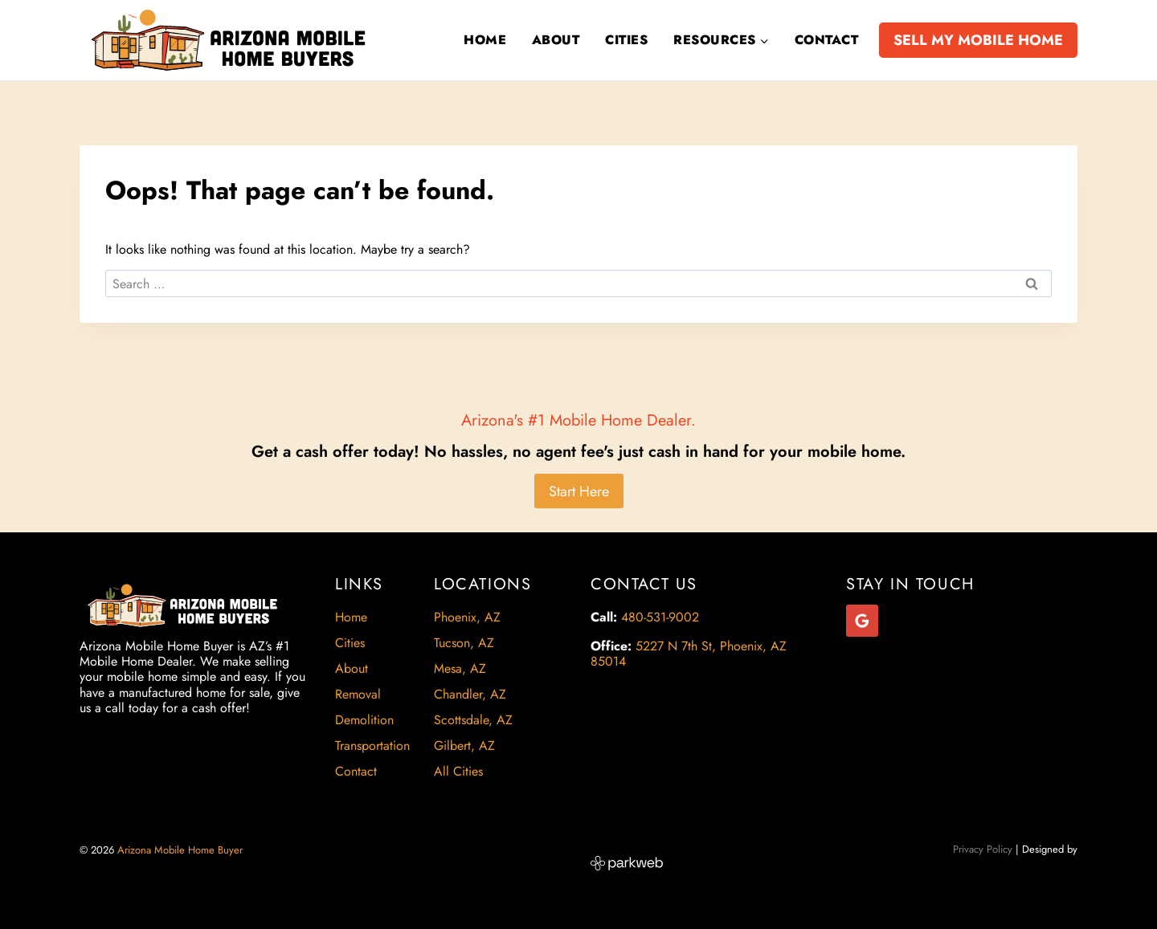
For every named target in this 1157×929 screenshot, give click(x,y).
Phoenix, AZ (467, 617)
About (555, 40)
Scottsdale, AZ (473, 720)
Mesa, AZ (460, 668)
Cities (626, 40)
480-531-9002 (660, 617)
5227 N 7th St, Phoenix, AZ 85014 (689, 653)
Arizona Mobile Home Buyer (181, 850)
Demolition (364, 720)
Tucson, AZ (464, 643)
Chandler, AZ (470, 694)
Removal (358, 694)
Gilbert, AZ (464, 745)
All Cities (458, 771)
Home (485, 40)
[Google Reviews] (862, 621)
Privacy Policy (982, 849)
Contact (826, 40)
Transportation (372, 745)
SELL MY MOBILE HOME (978, 40)
